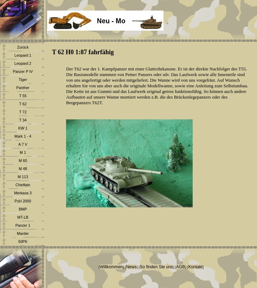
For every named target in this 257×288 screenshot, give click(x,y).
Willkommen (111, 266)
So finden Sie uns (156, 266)
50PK (22, 241)
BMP (23, 209)
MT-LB (22, 217)
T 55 (22, 96)
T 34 (22, 120)
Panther (22, 88)
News (131, 266)
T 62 (22, 104)
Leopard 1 (22, 55)
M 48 (23, 169)
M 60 (23, 160)
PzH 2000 (23, 201)
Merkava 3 (23, 193)
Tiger (23, 79)
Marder (23, 233)
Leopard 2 (22, 63)
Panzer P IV (23, 71)
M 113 (23, 177)
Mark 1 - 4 (22, 136)
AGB (180, 266)
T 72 (22, 112)
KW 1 (22, 128)
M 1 (23, 152)
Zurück (23, 47)
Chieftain (22, 185)
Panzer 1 (23, 225)
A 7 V (22, 144)
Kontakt (195, 266)
